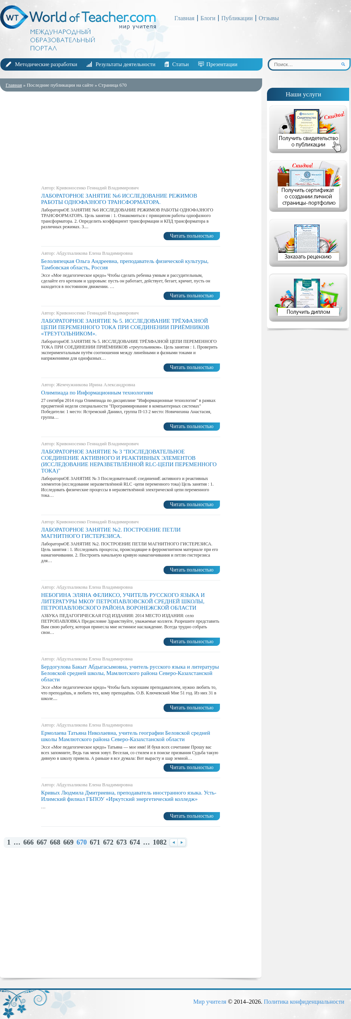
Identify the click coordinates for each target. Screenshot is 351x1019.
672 (108, 842)
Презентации (221, 64)
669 (68, 842)
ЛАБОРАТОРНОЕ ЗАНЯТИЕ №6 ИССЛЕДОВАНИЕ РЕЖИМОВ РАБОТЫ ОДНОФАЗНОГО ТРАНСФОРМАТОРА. (119, 199)
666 (29, 842)
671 (95, 842)
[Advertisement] (130, 136)
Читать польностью (191, 236)
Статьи (180, 64)
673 (122, 842)
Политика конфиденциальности (304, 1001)
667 (42, 842)
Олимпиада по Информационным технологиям (97, 393)
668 (55, 842)
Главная (184, 18)
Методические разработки (46, 64)
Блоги (208, 18)
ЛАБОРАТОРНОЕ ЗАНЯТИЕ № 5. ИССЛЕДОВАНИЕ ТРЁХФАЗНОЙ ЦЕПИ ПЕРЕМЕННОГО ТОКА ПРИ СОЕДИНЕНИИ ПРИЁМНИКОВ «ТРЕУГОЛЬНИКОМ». (125, 327)
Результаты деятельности (125, 64)
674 (135, 842)
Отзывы (269, 18)
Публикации (237, 18)
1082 (160, 842)
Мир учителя (209, 1001)
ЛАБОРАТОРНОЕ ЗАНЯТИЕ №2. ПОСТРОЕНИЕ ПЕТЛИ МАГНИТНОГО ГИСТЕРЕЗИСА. (111, 533)
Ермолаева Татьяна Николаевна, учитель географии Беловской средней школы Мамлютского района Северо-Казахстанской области (125, 736)
